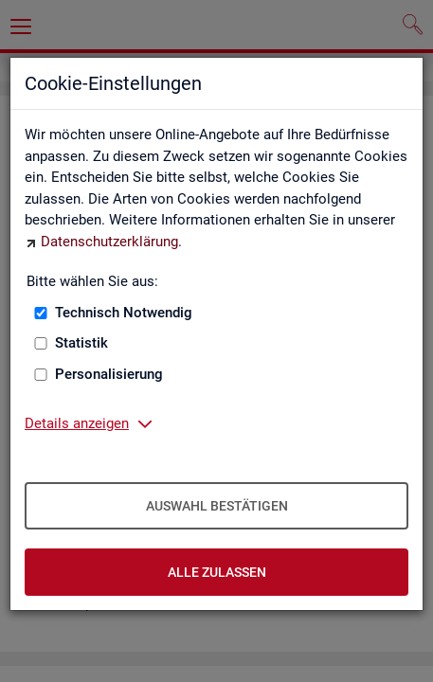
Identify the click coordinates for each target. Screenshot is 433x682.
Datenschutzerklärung (109, 241)
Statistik (81, 342)
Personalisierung (109, 374)
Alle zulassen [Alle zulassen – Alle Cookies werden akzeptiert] (217, 572)
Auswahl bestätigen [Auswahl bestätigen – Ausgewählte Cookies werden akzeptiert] (217, 505)
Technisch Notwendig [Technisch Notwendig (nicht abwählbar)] (123, 312)
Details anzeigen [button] (77, 423)
